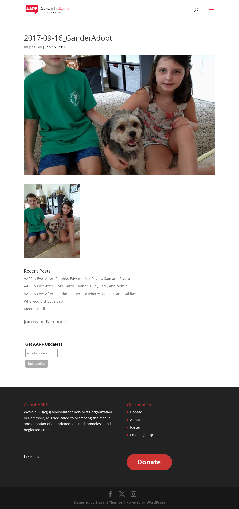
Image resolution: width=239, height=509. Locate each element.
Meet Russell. (35, 308)
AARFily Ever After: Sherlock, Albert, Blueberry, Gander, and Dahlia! (79, 293)
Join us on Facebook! (45, 322)
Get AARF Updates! (43, 344)
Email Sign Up (141, 435)
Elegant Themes (108, 502)
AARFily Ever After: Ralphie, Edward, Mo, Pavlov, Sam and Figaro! (77, 278)
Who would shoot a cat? (43, 301)
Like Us (31, 456)
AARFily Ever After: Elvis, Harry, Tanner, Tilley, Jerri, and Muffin (76, 286)
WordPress (156, 502)
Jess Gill (35, 47)
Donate (136, 412)
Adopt (135, 419)
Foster (135, 427)
